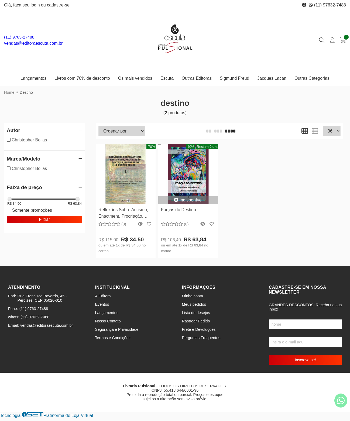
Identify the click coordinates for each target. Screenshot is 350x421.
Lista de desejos (196, 313)
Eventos (102, 304)
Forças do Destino (178, 209)
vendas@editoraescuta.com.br (33, 43)
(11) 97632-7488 (327, 5)
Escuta (167, 78)
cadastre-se (58, 5)
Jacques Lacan (271, 78)
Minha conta (192, 296)
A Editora (103, 296)
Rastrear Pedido (196, 321)
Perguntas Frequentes (201, 338)
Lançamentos (33, 78)
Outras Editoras (197, 78)
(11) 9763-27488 (19, 37)
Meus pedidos (194, 304)
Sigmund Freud (234, 78)
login (36, 5)
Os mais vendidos (135, 78)
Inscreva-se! (305, 360)
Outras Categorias (312, 78)
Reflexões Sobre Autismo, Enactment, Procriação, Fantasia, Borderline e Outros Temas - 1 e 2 (123, 213)
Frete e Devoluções (199, 329)
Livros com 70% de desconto (82, 78)
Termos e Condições (112, 338)
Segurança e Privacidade (116, 329)
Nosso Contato (108, 321)
